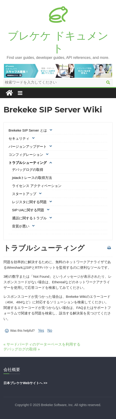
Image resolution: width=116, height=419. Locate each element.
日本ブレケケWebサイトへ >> (25, 383)
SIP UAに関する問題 (28, 210)
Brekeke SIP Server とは (28, 130)
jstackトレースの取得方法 (32, 178)
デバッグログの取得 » (21, 349)
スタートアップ (24, 194)
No (49, 330)
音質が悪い (20, 226)
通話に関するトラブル (29, 218)
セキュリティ (19, 138)
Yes (41, 330)
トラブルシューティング (28, 163)
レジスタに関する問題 (29, 202)
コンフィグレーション (26, 155)
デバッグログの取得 (27, 170)
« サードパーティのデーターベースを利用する (41, 344)
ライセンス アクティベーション (36, 186)
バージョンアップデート (28, 146)
